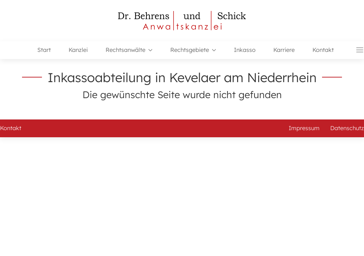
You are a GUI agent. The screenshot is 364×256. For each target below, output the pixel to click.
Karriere (284, 49)
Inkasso (245, 49)
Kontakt (323, 49)
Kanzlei (78, 49)
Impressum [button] (304, 128)
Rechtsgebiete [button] (193, 49)
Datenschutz (347, 128)
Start (44, 49)
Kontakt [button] (10, 128)
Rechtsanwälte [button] (129, 49)
